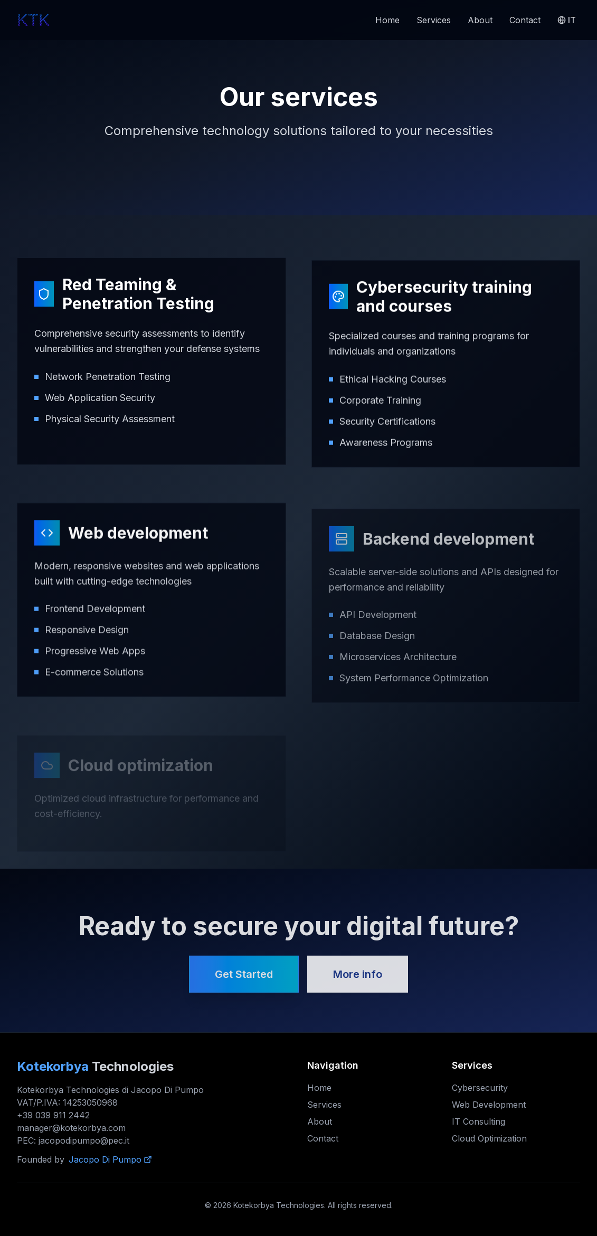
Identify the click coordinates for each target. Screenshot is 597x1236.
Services (433, 20)
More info (357, 978)
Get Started (244, 978)
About (480, 20)
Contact (525, 20)
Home (387, 20)
